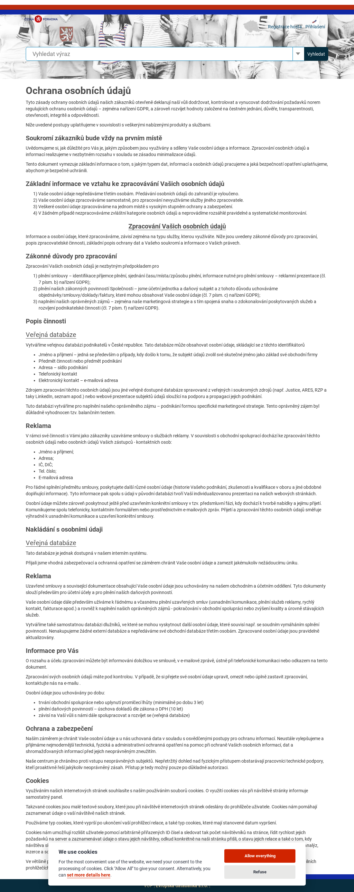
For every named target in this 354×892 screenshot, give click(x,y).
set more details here (88, 875)
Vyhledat (316, 54)
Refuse (259, 871)
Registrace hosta (285, 26)
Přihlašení (315, 26)
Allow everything (260, 855)
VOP (148, 885)
